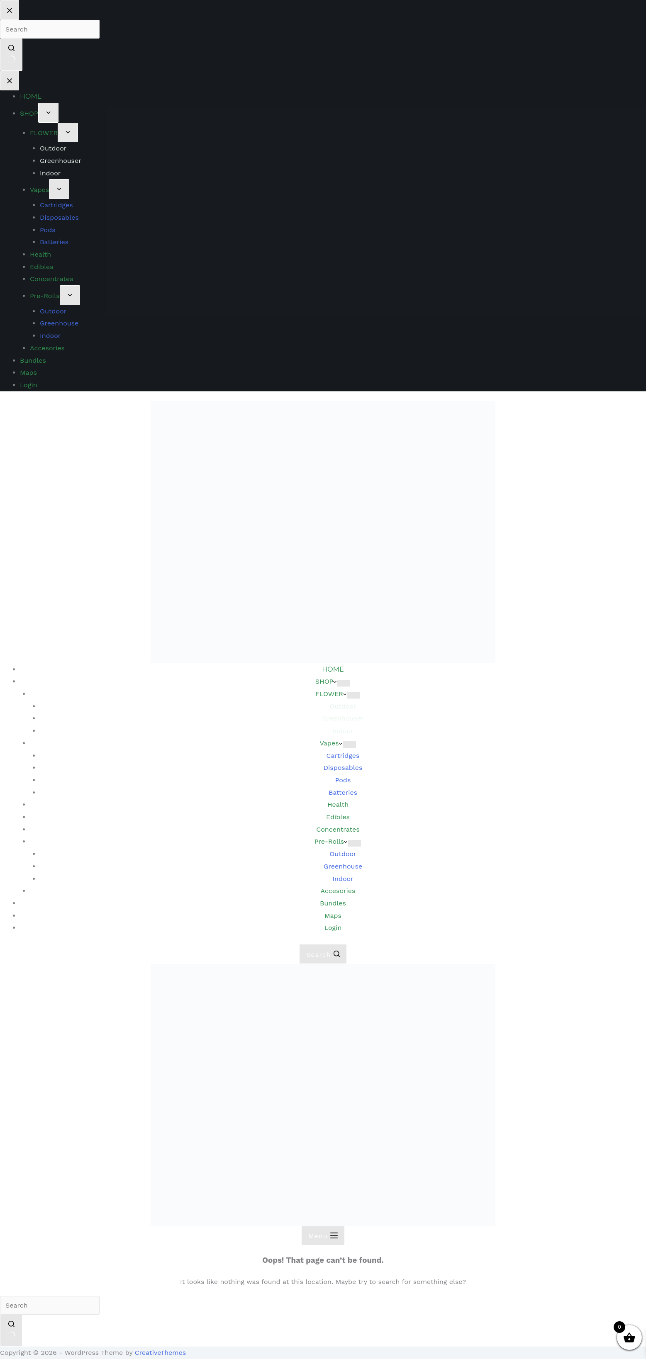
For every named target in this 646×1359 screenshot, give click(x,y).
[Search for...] (50, 1305)
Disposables (343, 768)
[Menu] (323, 1236)
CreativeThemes (160, 1353)
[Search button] (11, 1331)
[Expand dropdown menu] (343, 683)
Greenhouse (343, 866)
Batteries (343, 792)
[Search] (323, 954)
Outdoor (342, 854)
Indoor (342, 879)
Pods (343, 780)
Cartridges (343, 756)
